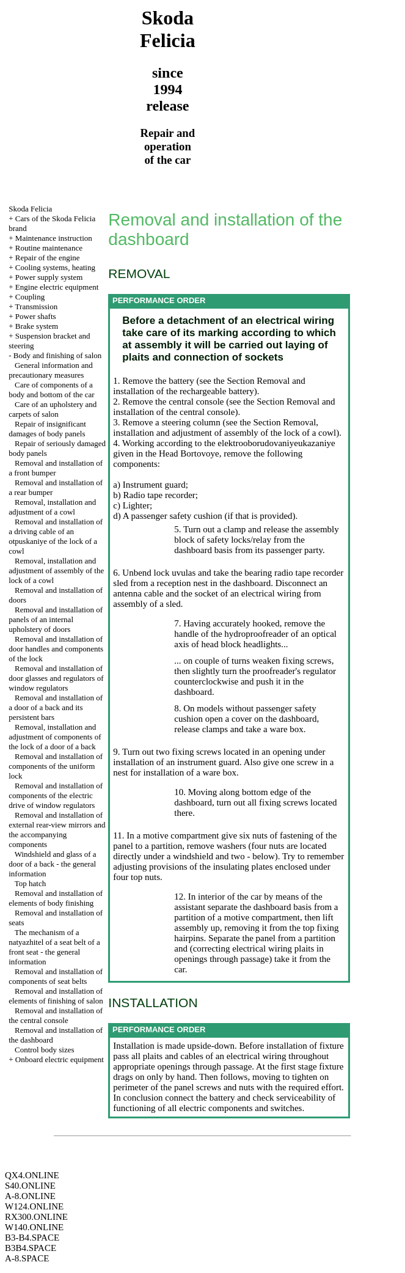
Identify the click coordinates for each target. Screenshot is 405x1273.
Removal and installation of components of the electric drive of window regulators (56, 795)
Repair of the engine (47, 257)
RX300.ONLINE (36, 1217)
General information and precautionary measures (51, 370)
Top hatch (30, 883)
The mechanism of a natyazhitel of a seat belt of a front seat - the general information (54, 947)
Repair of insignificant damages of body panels (47, 428)
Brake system (36, 326)
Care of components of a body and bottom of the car (51, 389)
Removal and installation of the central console (56, 1015)
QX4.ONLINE (32, 1175)
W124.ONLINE (34, 1206)
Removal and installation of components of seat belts (56, 976)
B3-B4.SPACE (32, 1237)
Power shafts (35, 316)
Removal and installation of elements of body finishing (56, 898)
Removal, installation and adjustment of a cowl (52, 506)
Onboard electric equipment (59, 1059)
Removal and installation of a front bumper (56, 467)
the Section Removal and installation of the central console (224, 407)
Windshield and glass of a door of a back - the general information (52, 863)
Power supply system (49, 277)
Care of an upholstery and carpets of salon (53, 409)
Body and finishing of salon (57, 355)
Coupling (30, 296)
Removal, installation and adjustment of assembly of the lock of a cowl (56, 570)
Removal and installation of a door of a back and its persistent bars (56, 707)
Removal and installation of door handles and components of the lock (56, 648)
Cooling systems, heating (55, 267)
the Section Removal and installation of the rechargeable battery (209, 386)
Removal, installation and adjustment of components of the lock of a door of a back (55, 736)
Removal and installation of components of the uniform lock (56, 766)
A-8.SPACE (27, 1258)
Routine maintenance (48, 247)
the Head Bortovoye (181, 453)
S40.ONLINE (30, 1185)
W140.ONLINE (34, 1227)
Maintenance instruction (53, 238)
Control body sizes (45, 1049)
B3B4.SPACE (30, 1248)
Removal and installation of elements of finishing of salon (56, 995)
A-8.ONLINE (30, 1196)
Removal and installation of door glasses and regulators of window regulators (56, 678)
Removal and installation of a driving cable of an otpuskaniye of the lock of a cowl (56, 536)
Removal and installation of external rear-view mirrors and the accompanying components (57, 829)
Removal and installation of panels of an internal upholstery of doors (56, 619)
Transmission (36, 306)
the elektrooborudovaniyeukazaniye (268, 443)
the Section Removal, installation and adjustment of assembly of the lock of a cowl (224, 427)
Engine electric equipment (56, 287)
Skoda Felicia (30, 208)
